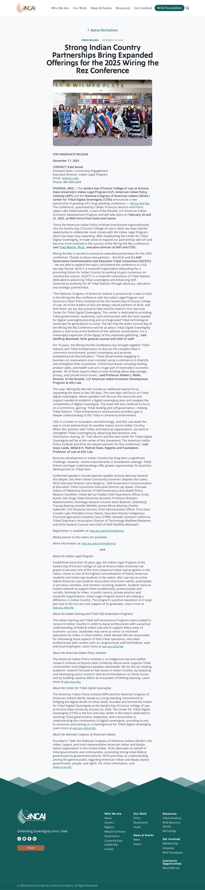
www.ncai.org (62, 767)
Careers (109, 822)
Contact (109, 849)
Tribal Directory (172, 818)
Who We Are (60, 8)
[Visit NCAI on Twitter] (24, 838)
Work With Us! (171, 868)
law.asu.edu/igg (112, 646)
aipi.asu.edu (72, 682)
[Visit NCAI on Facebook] (29, 838)
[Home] (25, 8)
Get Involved (143, 8)
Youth (137, 827)
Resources (123, 8)
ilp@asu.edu (70, 178)
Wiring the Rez (139, 203)
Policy (136, 818)
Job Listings (169, 831)
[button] (30, 848)
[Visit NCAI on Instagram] (19, 838)
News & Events (101, 8)
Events (137, 844)
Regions (109, 827)
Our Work (80, 8)
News (136, 839)
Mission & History (115, 831)
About (108, 818)
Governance (111, 836)
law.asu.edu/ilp (63, 607)
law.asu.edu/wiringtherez (107, 531)
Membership (170, 843)
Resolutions (140, 822)
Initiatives (168, 848)
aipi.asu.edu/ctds (84, 728)
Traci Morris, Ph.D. (72, 247)
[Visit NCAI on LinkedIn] (35, 838)
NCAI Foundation (169, 8)
